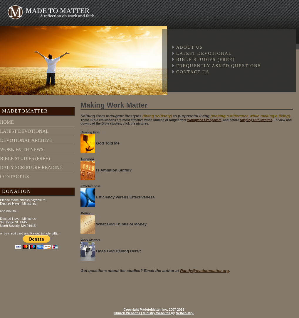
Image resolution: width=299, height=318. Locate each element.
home (7, 122)
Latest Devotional (204, 53)
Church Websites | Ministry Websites (142, 313)
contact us (14, 176)
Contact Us (192, 71)
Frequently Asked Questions (218, 65)
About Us (189, 47)
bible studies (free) (25, 158)
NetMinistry (184, 313)
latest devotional (24, 131)
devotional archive (26, 140)
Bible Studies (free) (205, 59)
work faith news (21, 149)
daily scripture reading (31, 167)
